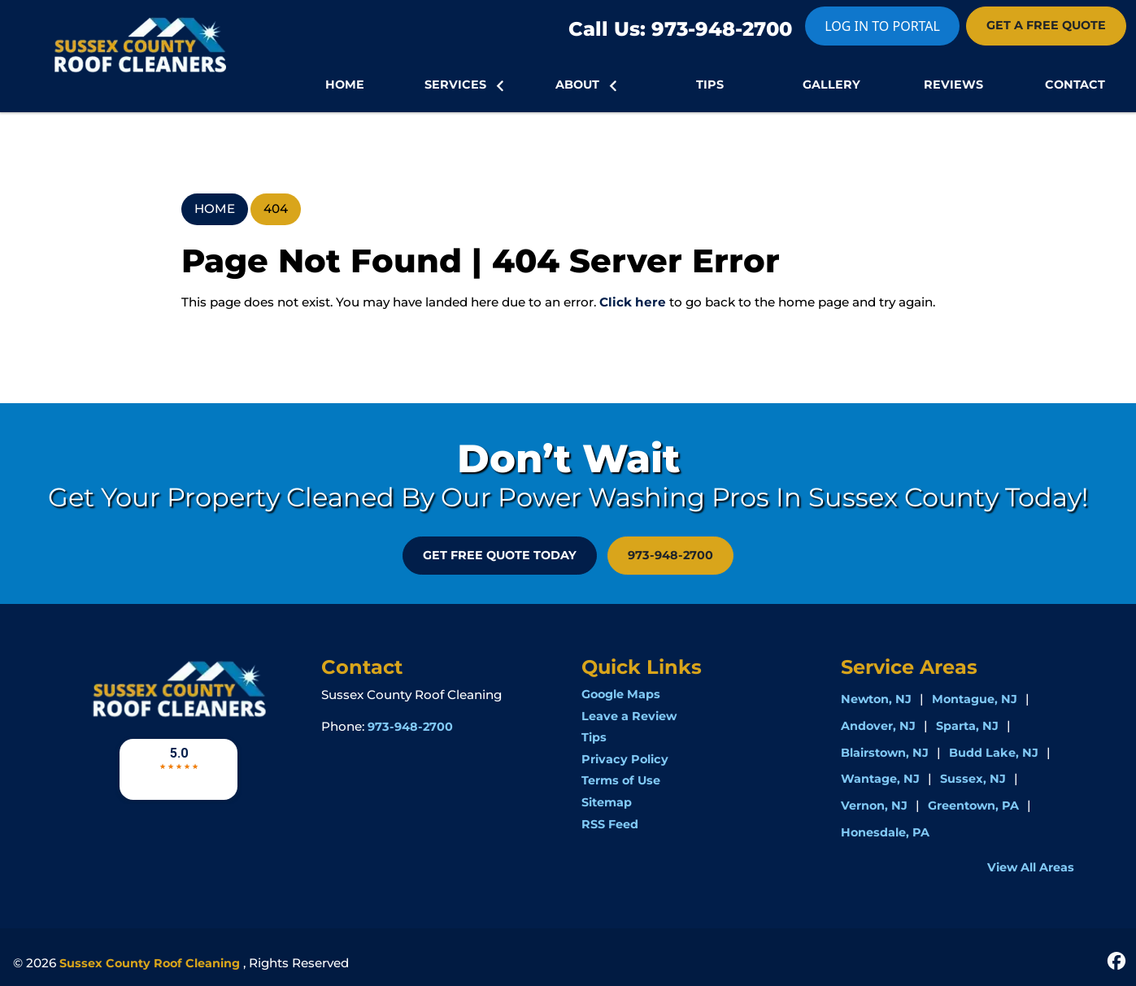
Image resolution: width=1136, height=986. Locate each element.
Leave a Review (629, 716)
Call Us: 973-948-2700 (680, 29)
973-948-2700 (670, 555)
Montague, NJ (974, 699)
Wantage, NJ (880, 778)
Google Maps (620, 694)
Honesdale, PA (885, 832)
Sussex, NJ (973, 778)
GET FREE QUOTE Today (500, 555)
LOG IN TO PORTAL (882, 26)
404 (275, 208)
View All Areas (1030, 867)
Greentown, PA (973, 805)
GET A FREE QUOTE (1046, 25)
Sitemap (606, 802)
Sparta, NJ (967, 726)
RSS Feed (609, 824)
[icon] (1116, 959)
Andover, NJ (878, 726)
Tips (594, 737)
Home (214, 208)
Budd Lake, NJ (993, 752)
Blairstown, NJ (885, 752)
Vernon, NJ (874, 805)
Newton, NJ (876, 699)
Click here (632, 302)
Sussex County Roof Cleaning (149, 963)
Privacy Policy (624, 759)
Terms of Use (620, 780)
